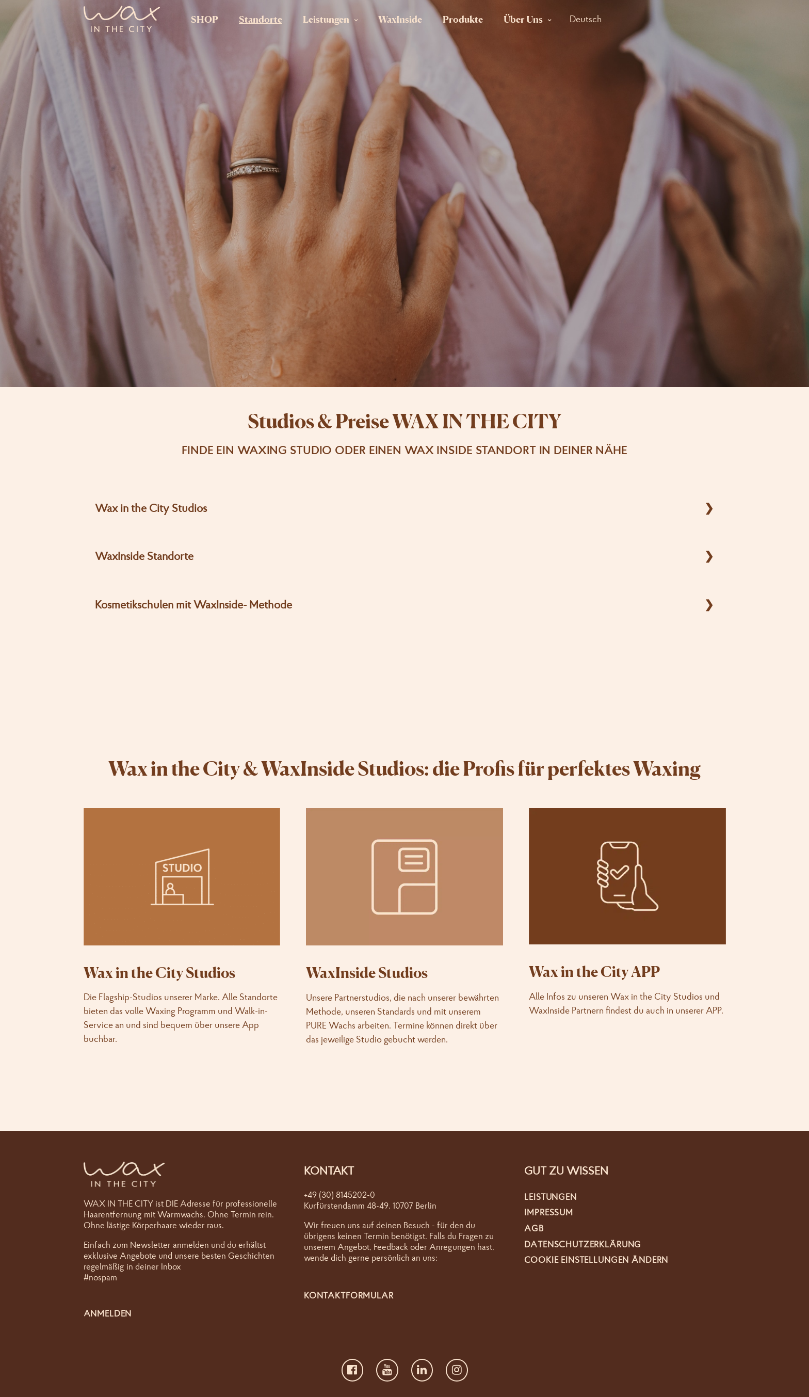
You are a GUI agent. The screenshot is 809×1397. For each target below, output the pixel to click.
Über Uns (523, 19)
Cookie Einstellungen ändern (596, 1259)
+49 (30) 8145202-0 (339, 1194)
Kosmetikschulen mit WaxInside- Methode (193, 604)
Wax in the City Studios (151, 508)
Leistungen (326, 19)
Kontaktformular (349, 1295)
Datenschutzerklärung (582, 1244)
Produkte (463, 19)
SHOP (204, 19)
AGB (534, 1228)
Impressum (548, 1212)
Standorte (260, 19)
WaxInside (400, 19)
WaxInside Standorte (144, 556)
